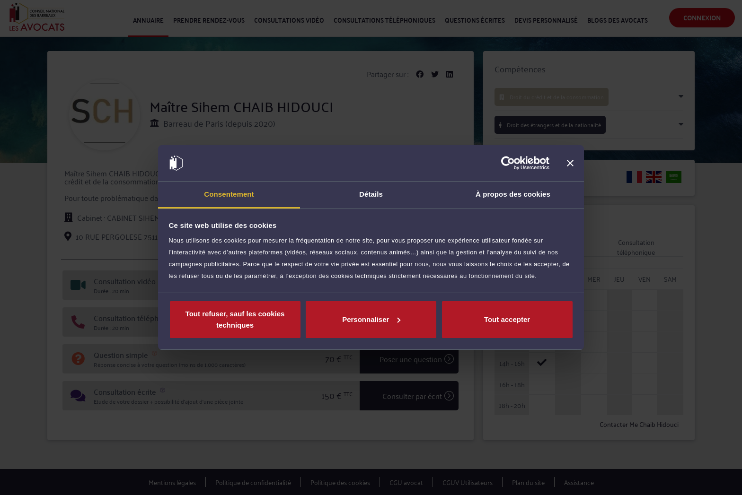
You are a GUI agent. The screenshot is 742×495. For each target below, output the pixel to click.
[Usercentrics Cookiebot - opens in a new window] (508, 163)
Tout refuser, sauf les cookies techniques (235, 319)
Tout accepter (507, 319)
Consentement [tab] (229, 194)
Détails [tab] (371, 194)
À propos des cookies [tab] (513, 194)
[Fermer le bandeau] (570, 163)
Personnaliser (371, 319)
